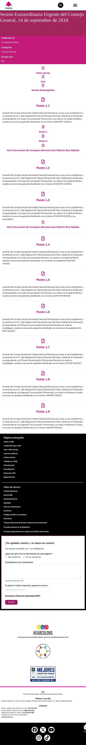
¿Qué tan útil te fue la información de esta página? (29, 554)
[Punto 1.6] (43, 306)
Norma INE (8, 495)
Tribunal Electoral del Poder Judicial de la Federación (25, 523)
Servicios (7, 511)
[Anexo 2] (43, 136)
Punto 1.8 (43, 379)
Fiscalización (9, 469)
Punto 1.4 (43, 244)
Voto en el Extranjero (12, 507)
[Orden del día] (43, 68)
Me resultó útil (14, 557)
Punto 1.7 (43, 347)
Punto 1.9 (43, 411)
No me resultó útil (33, 557)
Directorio (8, 519)
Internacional (9, 465)
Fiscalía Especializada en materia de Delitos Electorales (26, 532)
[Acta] (43, 76)
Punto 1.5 (43, 279)
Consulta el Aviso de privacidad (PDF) (22, 596)
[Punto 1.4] (43, 238)
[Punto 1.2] (43, 162)
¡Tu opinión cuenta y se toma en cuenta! (30, 543)
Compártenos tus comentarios (19, 562)
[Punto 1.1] (43, 99)
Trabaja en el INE (10, 461)
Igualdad (7, 503)
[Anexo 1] (43, 126)
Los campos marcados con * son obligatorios (24, 549)
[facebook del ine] (35, 730)
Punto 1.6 (43, 312)
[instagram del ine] (39, 738)
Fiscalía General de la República (17, 527)
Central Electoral (10, 491)
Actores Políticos (11, 453)
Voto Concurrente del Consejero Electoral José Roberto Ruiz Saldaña (43, 150)
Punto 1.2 (43, 167)
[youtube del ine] (51, 730)
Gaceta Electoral (10, 499)
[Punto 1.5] (43, 273)
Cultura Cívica (9, 457)
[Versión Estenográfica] (43, 85)
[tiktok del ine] (47, 738)
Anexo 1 (43, 131)
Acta (43, 81)
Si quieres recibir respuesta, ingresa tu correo (26, 585)
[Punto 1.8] (43, 373)
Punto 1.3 (43, 200)
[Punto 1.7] (43, 341)
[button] (75, 5)
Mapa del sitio (9, 477)
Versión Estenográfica (42, 90)
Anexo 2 (43, 141)
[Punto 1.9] (43, 405)
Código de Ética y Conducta (15, 515)
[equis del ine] (43, 730)
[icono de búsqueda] (60, 5)
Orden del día (43, 73)
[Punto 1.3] (43, 194)
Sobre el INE (9, 442)
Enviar (11, 602)
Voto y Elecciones (11, 450)
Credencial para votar (12, 446)
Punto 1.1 (43, 105)
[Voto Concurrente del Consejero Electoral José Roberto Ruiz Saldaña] (43, 145)
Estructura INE (10, 473)
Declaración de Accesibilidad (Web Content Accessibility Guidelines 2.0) (43, 637)
